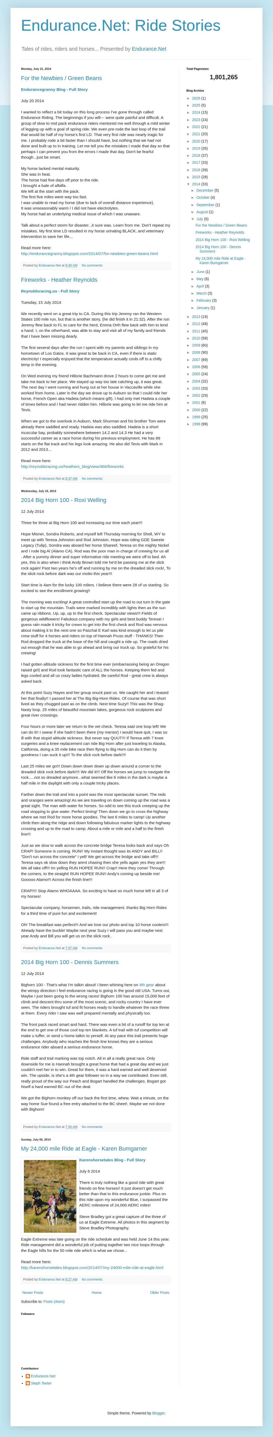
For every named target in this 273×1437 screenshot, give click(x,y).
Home (96, 1292)
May (200, 279)
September (205, 205)
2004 (196, 381)
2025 (196, 105)
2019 (196, 148)
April (200, 286)
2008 (196, 352)
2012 (196, 324)
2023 (196, 120)
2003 (196, 388)
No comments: (93, 265)
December (205, 190)
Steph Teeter (41, 1383)
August (202, 212)
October (203, 197)
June (200, 272)
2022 (196, 127)
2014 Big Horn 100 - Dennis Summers (70, 962)
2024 (196, 112)
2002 (196, 395)
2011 (196, 331)
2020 (196, 141)
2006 (196, 367)
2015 (196, 177)
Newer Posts (32, 1292)
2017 (196, 162)
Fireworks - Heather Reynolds (59, 279)
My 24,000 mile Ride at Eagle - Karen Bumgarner (84, 1148)
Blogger (158, 1413)
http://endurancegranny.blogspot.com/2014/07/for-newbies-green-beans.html (89, 253)
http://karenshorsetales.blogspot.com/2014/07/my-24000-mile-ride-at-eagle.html (92, 1267)
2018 (196, 155)
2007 (196, 360)
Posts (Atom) (54, 1301)
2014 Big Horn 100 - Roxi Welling (63, 500)
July (200, 219)
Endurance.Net (149, 49)
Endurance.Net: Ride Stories (120, 25)
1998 (196, 424)
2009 (196, 345)
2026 (196, 98)
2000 (196, 410)
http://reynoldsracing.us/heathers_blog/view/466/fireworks (72, 466)
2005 (196, 374)
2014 (196, 184)
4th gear (146, 985)
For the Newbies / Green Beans (61, 78)
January (203, 308)
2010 (196, 338)
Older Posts (159, 1292)
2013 (196, 317)
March (202, 293)
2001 (196, 402)
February (204, 300)
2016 (196, 170)
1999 (196, 417)
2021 (196, 134)
